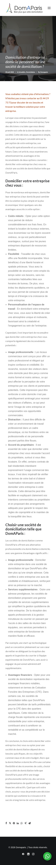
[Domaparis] (24, 8)
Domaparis (44, 72)
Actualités (22, 72)
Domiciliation (30, 72)
